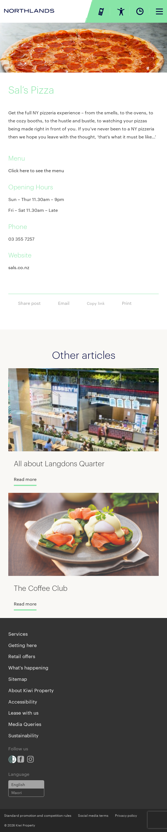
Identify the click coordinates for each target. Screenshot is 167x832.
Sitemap (17, 678)
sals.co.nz (18, 267)
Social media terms (93, 815)
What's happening (28, 667)
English (18, 784)
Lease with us (23, 712)
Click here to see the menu (36, 170)
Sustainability (23, 735)
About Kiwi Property (31, 690)
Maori (16, 792)
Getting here (22, 645)
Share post (34, 302)
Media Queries (24, 723)
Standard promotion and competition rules (37, 815)
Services (18, 633)
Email (68, 302)
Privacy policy (126, 815)
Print (131, 302)
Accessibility (22, 701)
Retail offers (21, 656)
